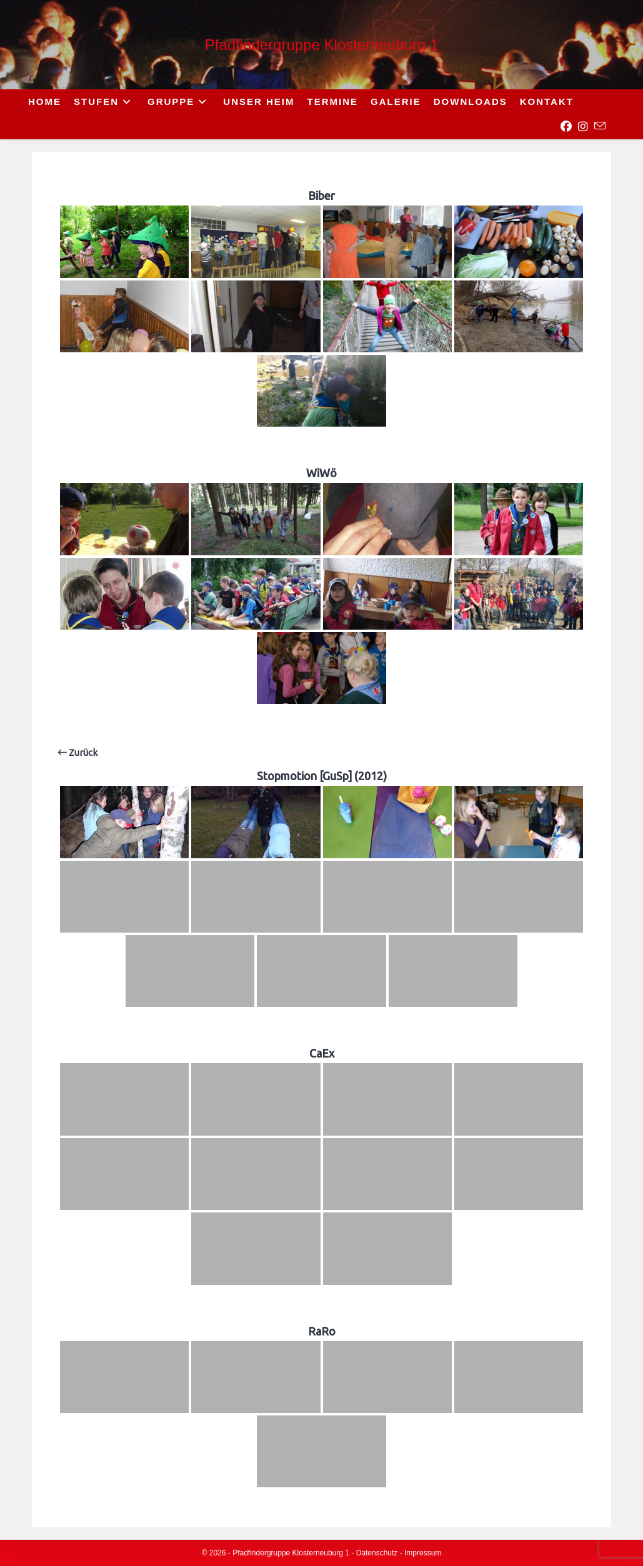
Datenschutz (377, 1553)
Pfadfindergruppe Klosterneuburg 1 (322, 44)
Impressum (422, 1553)
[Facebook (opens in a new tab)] (565, 126)
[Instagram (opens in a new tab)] (582, 126)
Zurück (77, 752)
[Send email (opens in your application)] (599, 126)
